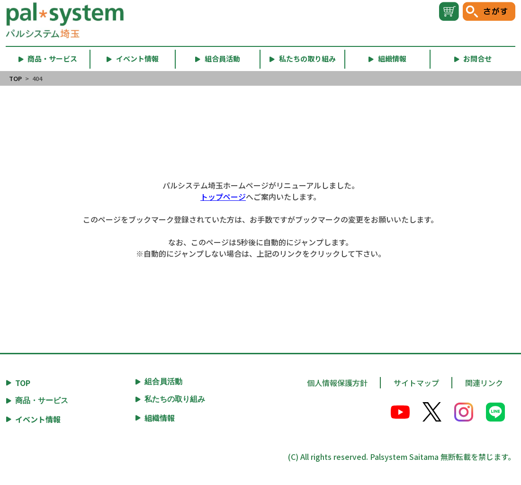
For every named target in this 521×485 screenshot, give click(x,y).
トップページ (223, 196)
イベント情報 (38, 419)
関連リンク (484, 382)
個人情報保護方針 (337, 382)
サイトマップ (416, 382)
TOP (15, 78)
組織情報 (159, 417)
